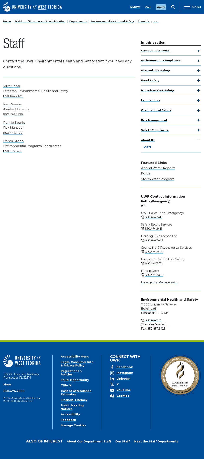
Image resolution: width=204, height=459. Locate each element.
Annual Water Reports (158, 168)
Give (148, 7)
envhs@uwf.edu (156, 324)
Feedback (68, 420)
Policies (67, 374)
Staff (156, 21)
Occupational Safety (156, 110)
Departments (78, 21)
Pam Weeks (12, 104)
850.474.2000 (14, 391)
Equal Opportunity (75, 380)
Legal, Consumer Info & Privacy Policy (77, 363)
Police (145, 173)
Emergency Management (159, 282)
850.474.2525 (13, 114)
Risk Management (154, 120)
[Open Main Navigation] (192, 7)
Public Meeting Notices (72, 407)
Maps (7, 384)
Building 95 (148, 308)
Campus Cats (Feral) (156, 50)
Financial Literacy (74, 400)
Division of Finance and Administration (40, 21)
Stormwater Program (157, 179)
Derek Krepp (13, 141)
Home (7, 21)
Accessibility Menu (75, 356)
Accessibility (70, 414)
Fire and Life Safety (155, 70)
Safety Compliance (155, 130)
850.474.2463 (154, 240)
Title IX (66, 385)
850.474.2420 (154, 252)
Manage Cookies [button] (161, 452)
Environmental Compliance (160, 60)
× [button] (200, 449)
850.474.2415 (153, 217)
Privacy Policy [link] (118, 452)
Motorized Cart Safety (157, 90)
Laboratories (150, 100)
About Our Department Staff (89, 441)
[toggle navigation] (198, 70)
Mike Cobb (11, 86)
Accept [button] (140, 452)
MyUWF (135, 7)
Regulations (70, 371)
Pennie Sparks (14, 122)
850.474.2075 (154, 275)
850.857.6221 (12, 151)
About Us (144, 21)
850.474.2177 (13, 133)
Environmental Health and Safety (112, 21)
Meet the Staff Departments (156, 441)
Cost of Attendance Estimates (76, 392)
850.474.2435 (13, 96)
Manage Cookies (73, 425)
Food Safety (150, 80)
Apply (161, 7)
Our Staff (122, 441)
